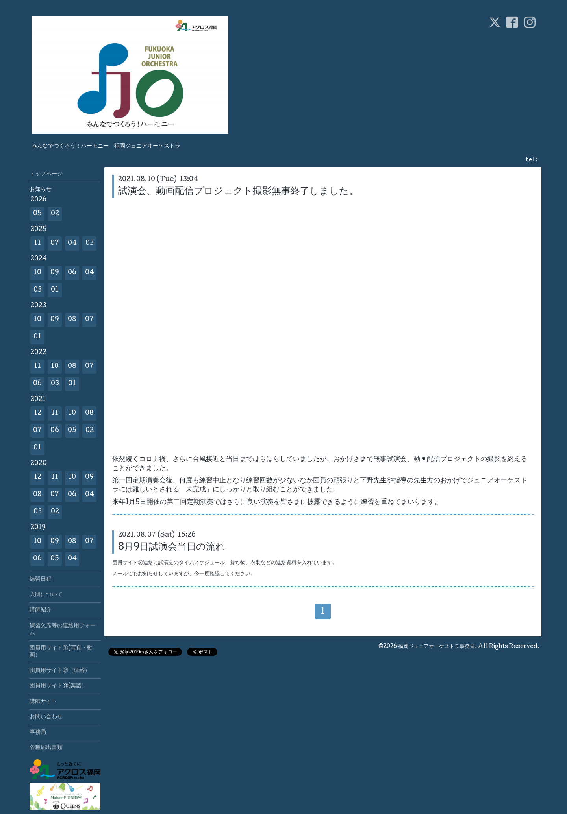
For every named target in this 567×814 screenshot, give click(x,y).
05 (37, 213)
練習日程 (41, 579)
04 (72, 243)
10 (37, 272)
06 (72, 272)
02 (55, 213)
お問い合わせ (46, 717)
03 (89, 243)
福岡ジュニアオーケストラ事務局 (436, 647)
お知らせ (41, 189)
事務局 (38, 732)
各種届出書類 (46, 748)
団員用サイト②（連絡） (60, 671)
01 (55, 290)
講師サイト (43, 702)
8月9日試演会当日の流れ (171, 547)
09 (54, 272)
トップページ (46, 174)
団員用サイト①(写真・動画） (61, 652)
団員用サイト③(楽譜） (58, 686)
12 (37, 413)
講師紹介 (41, 610)
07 (54, 243)
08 (72, 319)
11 (37, 243)
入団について (46, 595)
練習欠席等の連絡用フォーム (63, 629)
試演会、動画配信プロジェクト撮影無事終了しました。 (238, 191)
